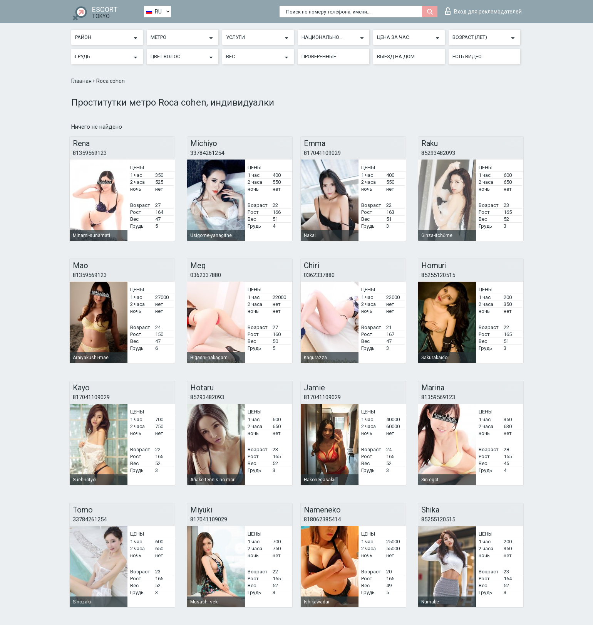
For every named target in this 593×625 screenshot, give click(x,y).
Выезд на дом (396, 56)
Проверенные (319, 56)
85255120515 (438, 275)
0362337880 (205, 275)
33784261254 (207, 153)
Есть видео (467, 56)
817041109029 (322, 153)
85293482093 (438, 153)
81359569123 (90, 153)
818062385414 (322, 519)
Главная (82, 81)
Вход (483, 11)
